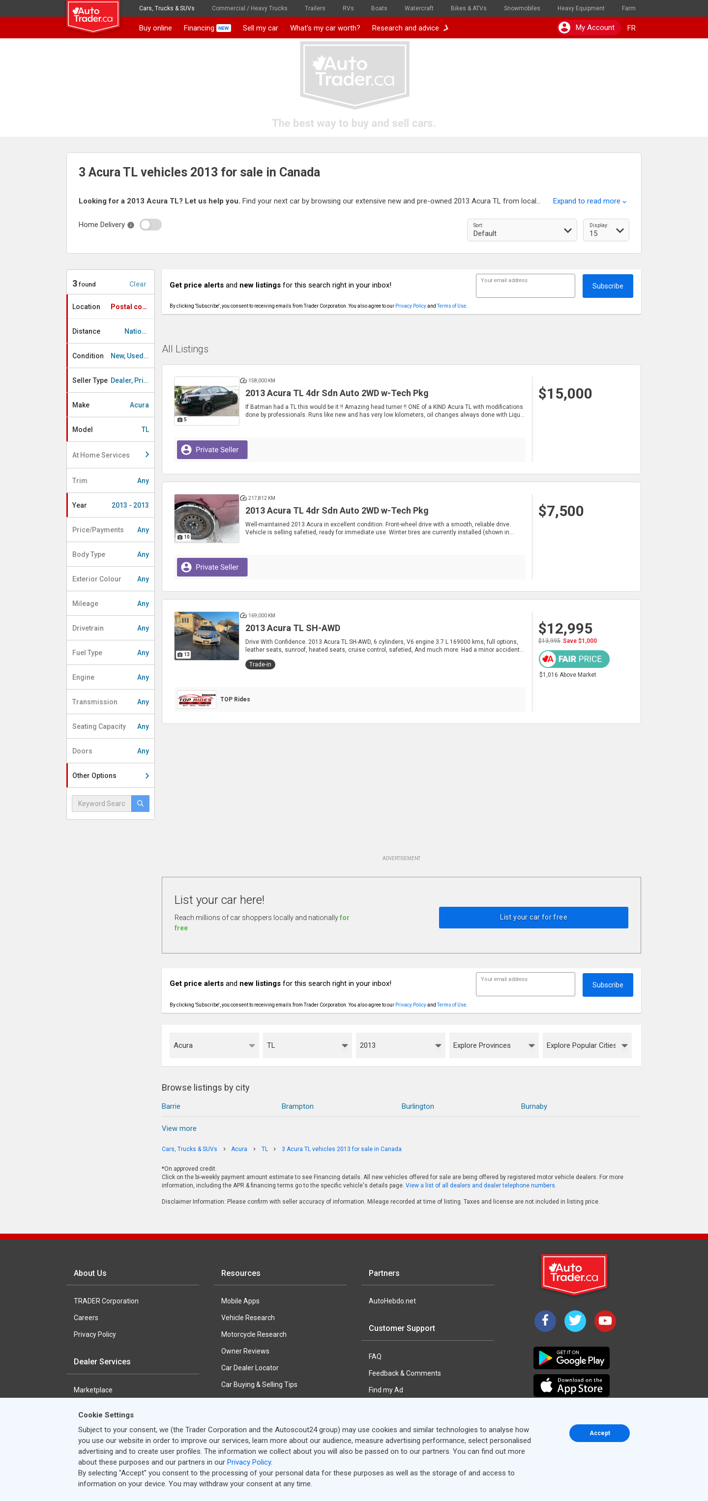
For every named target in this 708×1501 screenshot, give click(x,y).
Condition (113, 356)
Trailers (315, 8)
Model (110, 429)
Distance (111, 331)
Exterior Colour (110, 579)
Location (113, 307)
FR (631, 28)
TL (271, 1045)
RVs (348, 8)
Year (110, 505)
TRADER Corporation (106, 1301)
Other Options (110, 775)
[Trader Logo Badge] (575, 1275)
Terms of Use (451, 306)
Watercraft (419, 8)
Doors (110, 751)
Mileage (110, 603)
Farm (629, 8)
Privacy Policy (410, 306)
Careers (86, 1318)
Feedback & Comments (405, 1373)
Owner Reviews (245, 1351)
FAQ (375, 1356)
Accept (600, 1433)
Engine (110, 677)
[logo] (99, 12)
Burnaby (534, 1106)
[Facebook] (545, 1321)
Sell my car (260, 28)
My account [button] (587, 27)
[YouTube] (605, 1321)
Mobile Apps (240, 1301)
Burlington (418, 1106)
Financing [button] (207, 28)
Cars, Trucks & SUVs (167, 8)
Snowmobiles (522, 8)
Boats (379, 8)
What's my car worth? (325, 28)
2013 (368, 1045)
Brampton (298, 1106)
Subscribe (607, 286)
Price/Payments (110, 530)
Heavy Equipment (581, 8)
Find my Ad (386, 1390)
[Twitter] (575, 1321)
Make (110, 405)
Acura (183, 1045)
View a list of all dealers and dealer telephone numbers (480, 1185)
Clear (138, 284)
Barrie (171, 1106)
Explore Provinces (482, 1045)
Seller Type (113, 380)
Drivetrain (110, 628)
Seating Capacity (110, 726)
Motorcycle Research (254, 1334)
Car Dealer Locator (250, 1368)
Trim (110, 481)
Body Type (110, 554)
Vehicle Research (248, 1318)
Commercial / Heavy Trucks (250, 8)
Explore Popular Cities (581, 1045)
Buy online (155, 28)
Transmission (110, 702)
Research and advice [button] (410, 28)
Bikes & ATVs (469, 8)
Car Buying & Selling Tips (259, 1384)
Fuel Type (110, 653)
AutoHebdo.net (392, 1301)
